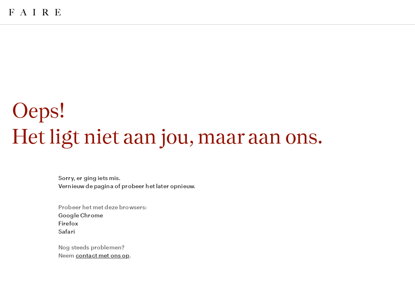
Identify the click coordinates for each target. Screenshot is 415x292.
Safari (66, 231)
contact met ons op (103, 255)
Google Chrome (80, 215)
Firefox (68, 223)
